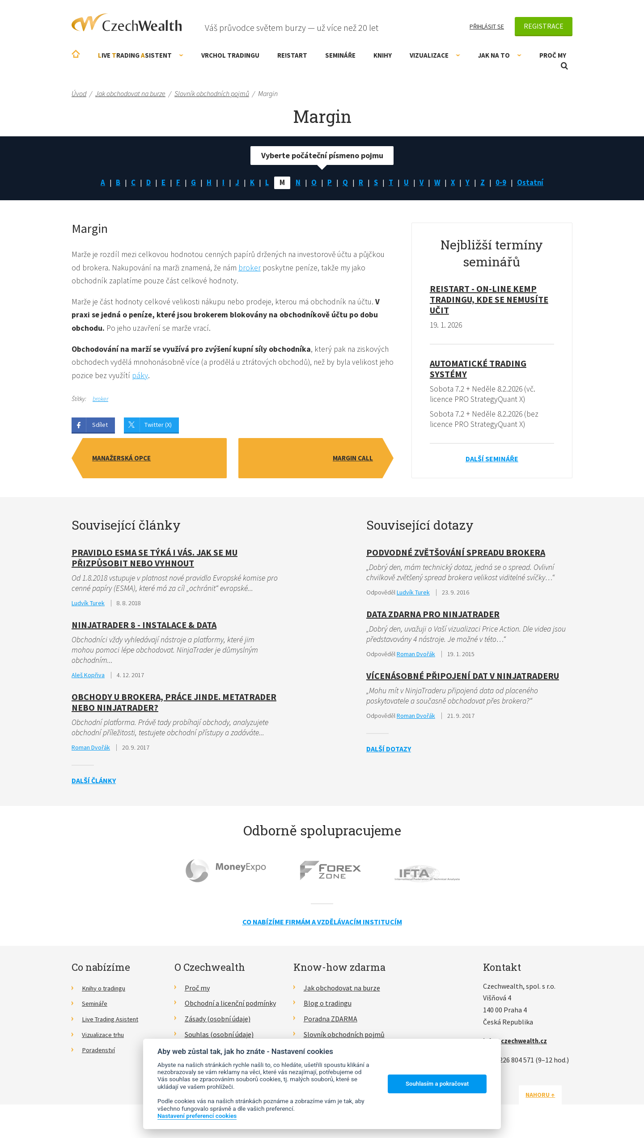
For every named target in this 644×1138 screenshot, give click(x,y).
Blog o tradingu (328, 1007)
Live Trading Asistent (114, 1022)
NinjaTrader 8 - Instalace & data (144, 627)
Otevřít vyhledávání (564, 66)
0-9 (504, 183)
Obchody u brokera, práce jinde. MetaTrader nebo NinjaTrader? (174, 706)
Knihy (382, 55)
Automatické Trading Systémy (478, 370)
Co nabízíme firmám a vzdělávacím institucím (322, 925)
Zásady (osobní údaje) (217, 1022)
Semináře (340, 55)
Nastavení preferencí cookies (197, 1115)
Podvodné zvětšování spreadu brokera (455, 554)
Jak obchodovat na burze (342, 991)
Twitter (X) (158, 428)
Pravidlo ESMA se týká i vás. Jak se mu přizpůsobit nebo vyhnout (154, 560)
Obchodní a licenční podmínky (230, 1007)
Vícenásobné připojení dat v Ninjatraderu (462, 679)
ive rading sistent (140, 55)
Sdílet (100, 428)
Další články (94, 784)
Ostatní (535, 183)
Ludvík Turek (88, 606)
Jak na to (499, 55)
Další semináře (492, 460)
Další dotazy (388, 752)
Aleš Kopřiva (88, 678)
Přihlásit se (487, 26)
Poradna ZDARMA (330, 1022)
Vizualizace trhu (106, 1038)
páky (156, 379)
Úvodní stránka (76, 54)
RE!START (292, 55)
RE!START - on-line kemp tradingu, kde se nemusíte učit (489, 300)
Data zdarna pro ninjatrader (433, 616)
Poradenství (100, 1053)
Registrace (544, 25)
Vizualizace (435, 55)
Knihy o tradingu (107, 991)
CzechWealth (127, 22)
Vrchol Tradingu (230, 55)
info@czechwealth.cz (518, 1044)
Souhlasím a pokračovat (437, 1083)
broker (284, 269)
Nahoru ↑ (551, 1098)
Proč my (552, 55)
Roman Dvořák (91, 751)
